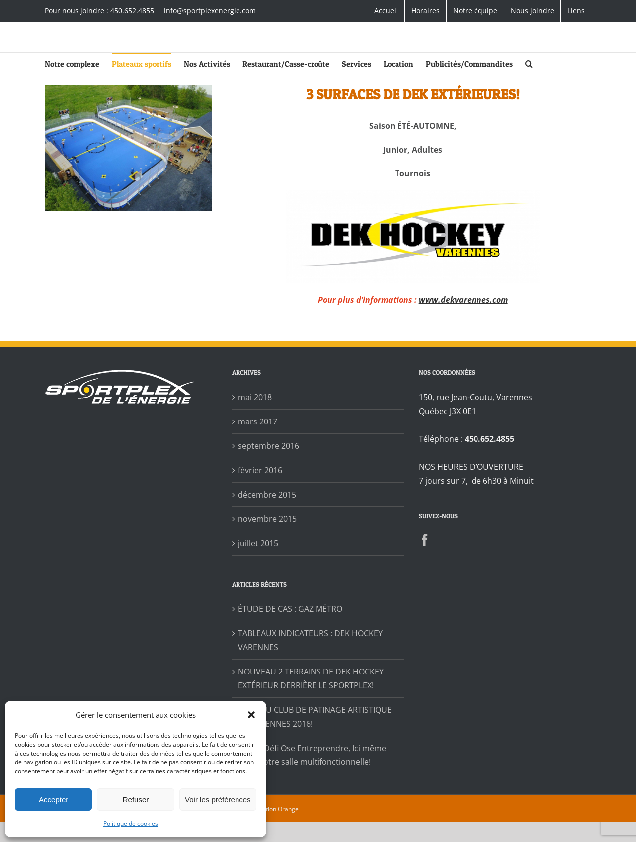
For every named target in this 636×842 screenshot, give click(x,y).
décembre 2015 (267, 494)
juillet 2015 (258, 543)
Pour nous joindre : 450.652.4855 (99, 10)
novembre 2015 (267, 518)
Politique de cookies (130, 823)
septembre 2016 (268, 445)
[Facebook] (425, 540)
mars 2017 (257, 421)
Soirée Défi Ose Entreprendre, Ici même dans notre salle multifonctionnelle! (312, 755)
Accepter (53, 799)
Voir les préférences (218, 799)
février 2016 (260, 470)
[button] (251, 715)
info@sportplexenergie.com (210, 10)
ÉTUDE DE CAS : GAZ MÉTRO (290, 608)
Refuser (136, 799)
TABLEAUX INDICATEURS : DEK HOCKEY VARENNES (310, 640)
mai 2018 (255, 397)
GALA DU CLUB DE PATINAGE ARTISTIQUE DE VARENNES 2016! (315, 716)
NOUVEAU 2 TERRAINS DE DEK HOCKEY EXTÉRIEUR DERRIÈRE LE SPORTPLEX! (311, 678)
